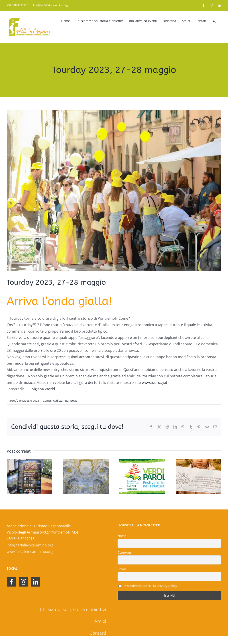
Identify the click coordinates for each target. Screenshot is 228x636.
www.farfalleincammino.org (30, 551)
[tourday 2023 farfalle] (114, 190)
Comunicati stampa (56, 401)
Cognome (125, 552)
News (73, 401)
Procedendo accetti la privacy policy (150, 586)
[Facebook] (11, 582)
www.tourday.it (154, 382)
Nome (122, 536)
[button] (214, 20)
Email (122, 569)
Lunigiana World (42, 389)
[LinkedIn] (35, 582)
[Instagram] (23, 582)
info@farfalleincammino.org (50, 5)
